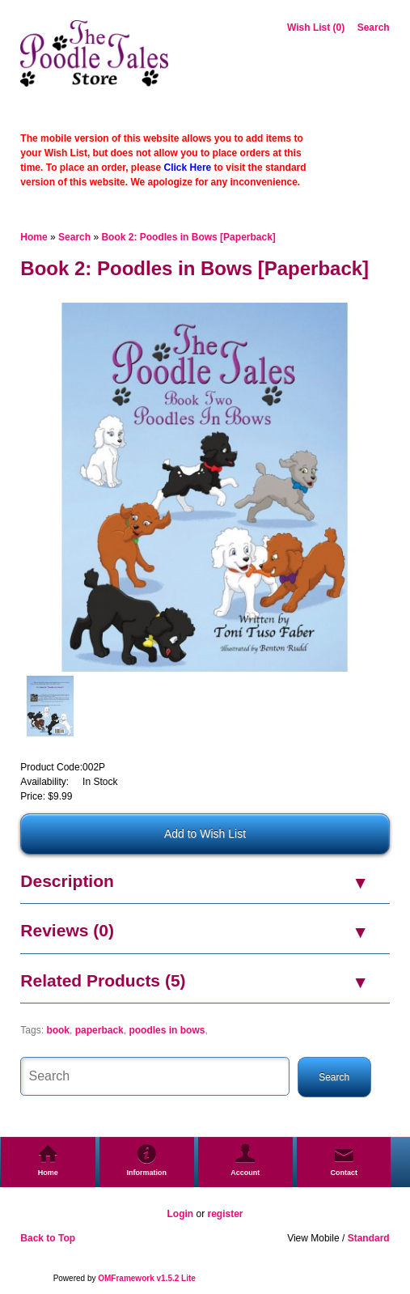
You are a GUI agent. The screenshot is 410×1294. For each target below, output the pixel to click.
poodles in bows (167, 1030)
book (58, 1030)
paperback (99, 1030)
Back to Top (47, 1238)
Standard (369, 1238)
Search (373, 27)
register (225, 1214)
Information (147, 1173)
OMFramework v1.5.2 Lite (147, 1278)
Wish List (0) (315, 27)
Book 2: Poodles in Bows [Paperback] (188, 237)
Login (180, 1214)
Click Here (188, 167)
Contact (343, 1173)
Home (33, 237)
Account (245, 1173)
